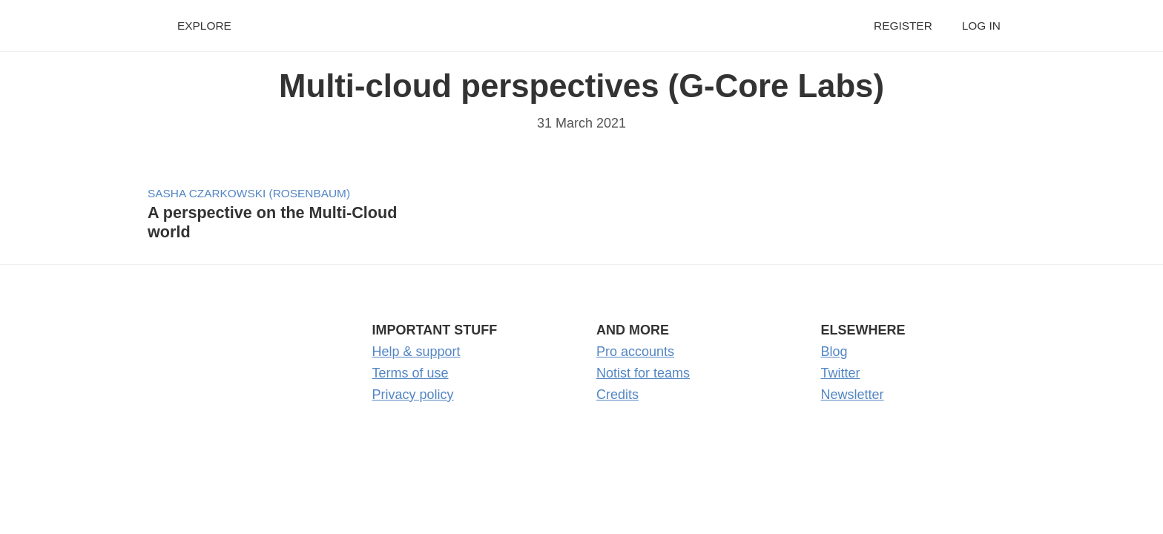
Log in (981, 25)
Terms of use (410, 373)
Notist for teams (643, 373)
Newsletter (852, 394)
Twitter (840, 373)
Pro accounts (635, 351)
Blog (834, 351)
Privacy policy (413, 394)
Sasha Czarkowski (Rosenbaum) (249, 193)
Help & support (416, 351)
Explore (204, 25)
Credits (617, 394)
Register (903, 25)
